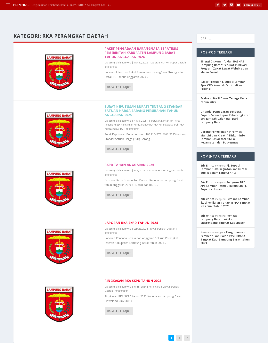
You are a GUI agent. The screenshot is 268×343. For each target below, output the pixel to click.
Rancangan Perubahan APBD (137, 108)
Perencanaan (156, 270)
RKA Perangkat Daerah (173, 46)
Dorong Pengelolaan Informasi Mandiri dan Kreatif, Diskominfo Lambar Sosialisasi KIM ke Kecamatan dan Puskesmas (222, 121)
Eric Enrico (207, 149)
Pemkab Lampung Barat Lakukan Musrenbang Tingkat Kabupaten (222, 203)
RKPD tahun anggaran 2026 (129, 149)
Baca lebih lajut (119, 71)
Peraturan (154, 104)
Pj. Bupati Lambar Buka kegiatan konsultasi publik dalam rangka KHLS (223, 153)
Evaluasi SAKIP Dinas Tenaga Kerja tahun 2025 (223, 84)
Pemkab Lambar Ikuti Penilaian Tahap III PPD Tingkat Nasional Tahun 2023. (225, 186)
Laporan (155, 46)
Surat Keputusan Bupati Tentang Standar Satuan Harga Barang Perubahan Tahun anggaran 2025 (143, 94)
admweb (126, 46)
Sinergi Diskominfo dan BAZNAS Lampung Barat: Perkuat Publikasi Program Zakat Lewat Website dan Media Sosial (224, 51)
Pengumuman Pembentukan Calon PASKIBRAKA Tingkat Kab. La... (71, 5)
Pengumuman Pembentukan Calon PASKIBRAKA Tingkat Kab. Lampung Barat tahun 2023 (225, 221)
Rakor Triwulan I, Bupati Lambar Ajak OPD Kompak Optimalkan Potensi (222, 69)
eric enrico (207, 183)
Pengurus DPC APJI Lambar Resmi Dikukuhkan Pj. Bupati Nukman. (223, 169)
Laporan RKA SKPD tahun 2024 (131, 207)
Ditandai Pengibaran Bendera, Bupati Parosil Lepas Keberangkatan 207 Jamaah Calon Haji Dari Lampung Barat (225, 101)
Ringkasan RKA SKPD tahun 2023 (133, 265)
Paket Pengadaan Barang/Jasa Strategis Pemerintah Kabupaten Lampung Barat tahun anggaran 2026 (141, 36)
